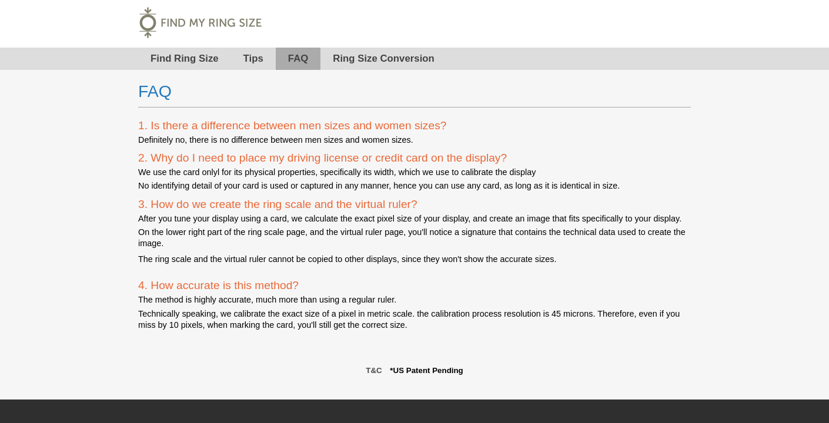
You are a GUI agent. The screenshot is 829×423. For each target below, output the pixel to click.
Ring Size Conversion (383, 58)
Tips (253, 58)
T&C (374, 370)
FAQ (298, 58)
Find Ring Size (185, 58)
